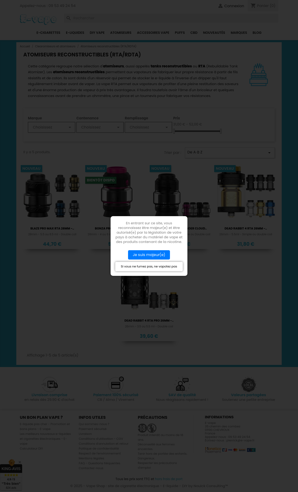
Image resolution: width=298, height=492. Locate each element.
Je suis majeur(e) (149, 254)
